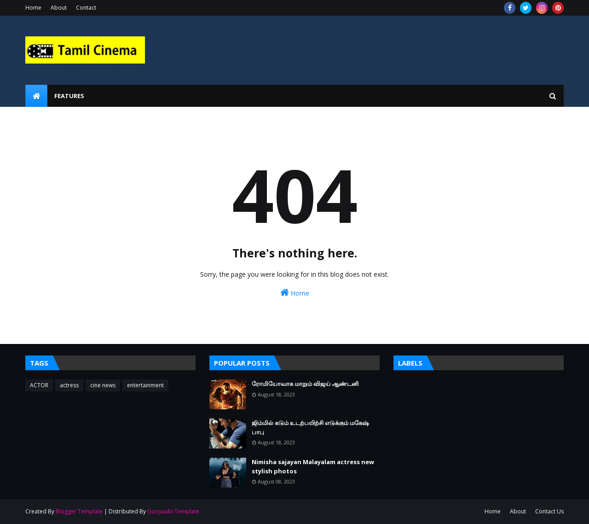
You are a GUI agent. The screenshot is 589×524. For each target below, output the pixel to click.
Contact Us (549, 511)
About (59, 8)
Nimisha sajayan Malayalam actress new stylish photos (313, 466)
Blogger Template (79, 511)
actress (69, 385)
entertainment (145, 385)
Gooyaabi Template (173, 511)
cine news (102, 385)
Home (33, 8)
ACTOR (39, 385)
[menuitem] (36, 96)
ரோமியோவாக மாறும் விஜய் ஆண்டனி (305, 383)
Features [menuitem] (69, 96)
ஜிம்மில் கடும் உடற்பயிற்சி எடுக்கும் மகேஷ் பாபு (310, 427)
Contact (86, 8)
